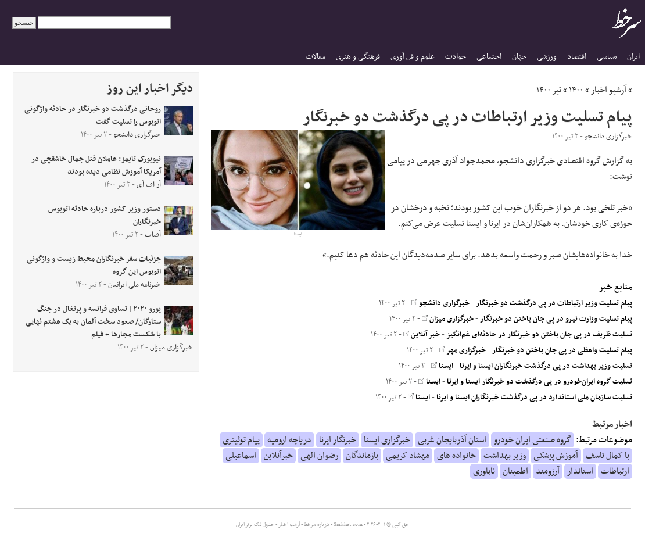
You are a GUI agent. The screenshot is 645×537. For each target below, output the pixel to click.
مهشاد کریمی (407, 455)
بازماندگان (362, 455)
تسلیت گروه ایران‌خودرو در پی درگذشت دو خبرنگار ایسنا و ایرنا (539, 381)
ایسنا (442, 366)
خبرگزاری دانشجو (440, 303)
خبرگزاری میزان (448, 319)
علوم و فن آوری (412, 56)
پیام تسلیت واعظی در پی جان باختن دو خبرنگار (562, 350)
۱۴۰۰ (576, 90)
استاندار (580, 471)
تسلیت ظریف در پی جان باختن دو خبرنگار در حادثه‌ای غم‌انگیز (539, 334)
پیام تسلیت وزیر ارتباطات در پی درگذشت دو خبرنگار (554, 303)
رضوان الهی (319, 455)
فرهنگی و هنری (358, 56)
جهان (519, 56)
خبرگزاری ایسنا (387, 440)
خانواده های (456, 455)
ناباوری (484, 471)
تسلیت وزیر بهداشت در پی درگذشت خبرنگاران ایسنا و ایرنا (546, 366)
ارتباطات (615, 471)
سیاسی (607, 56)
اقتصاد (576, 56)
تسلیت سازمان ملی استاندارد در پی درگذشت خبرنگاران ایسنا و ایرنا (534, 397)
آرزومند (548, 471)
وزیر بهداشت (504, 455)
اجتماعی (488, 56)
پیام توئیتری (241, 440)
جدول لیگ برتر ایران (255, 524)
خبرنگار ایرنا (337, 440)
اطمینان (515, 471)
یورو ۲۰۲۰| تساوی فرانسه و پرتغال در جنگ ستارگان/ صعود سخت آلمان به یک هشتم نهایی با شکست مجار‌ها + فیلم (93, 322)
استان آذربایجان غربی (452, 440)
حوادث (455, 56)
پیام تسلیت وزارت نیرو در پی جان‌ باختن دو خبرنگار (556, 319)
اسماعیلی (240, 455)
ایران (633, 56)
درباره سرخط (316, 524)
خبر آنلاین (421, 334)
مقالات (315, 56)
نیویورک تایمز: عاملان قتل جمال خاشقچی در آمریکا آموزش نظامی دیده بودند (96, 165)
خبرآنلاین (278, 455)
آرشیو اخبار (608, 90)
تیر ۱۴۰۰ (548, 90)
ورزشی (547, 56)
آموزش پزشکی (555, 455)
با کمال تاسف (607, 455)
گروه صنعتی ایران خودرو (532, 440)
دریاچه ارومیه (289, 440)
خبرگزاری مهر (462, 350)
